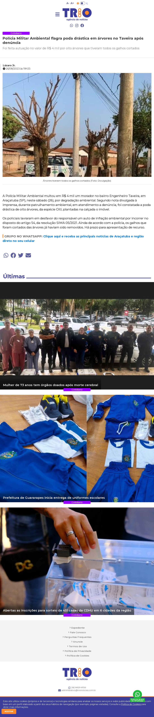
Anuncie (78, 641)
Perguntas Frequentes (77, 637)
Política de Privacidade (78, 651)
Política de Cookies (131, 704)
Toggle (82, 3)
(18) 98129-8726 (77, 687)
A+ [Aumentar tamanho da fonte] (72, 3)
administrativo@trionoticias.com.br (77, 690)
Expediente (78, 627)
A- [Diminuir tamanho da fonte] (67, 3)
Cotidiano (16, 33)
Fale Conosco (78, 632)
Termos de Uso (78, 646)
